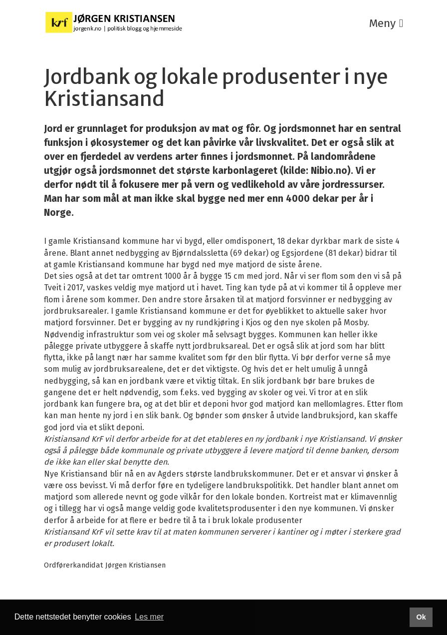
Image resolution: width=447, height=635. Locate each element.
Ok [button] (421, 617)
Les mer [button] (149, 617)
